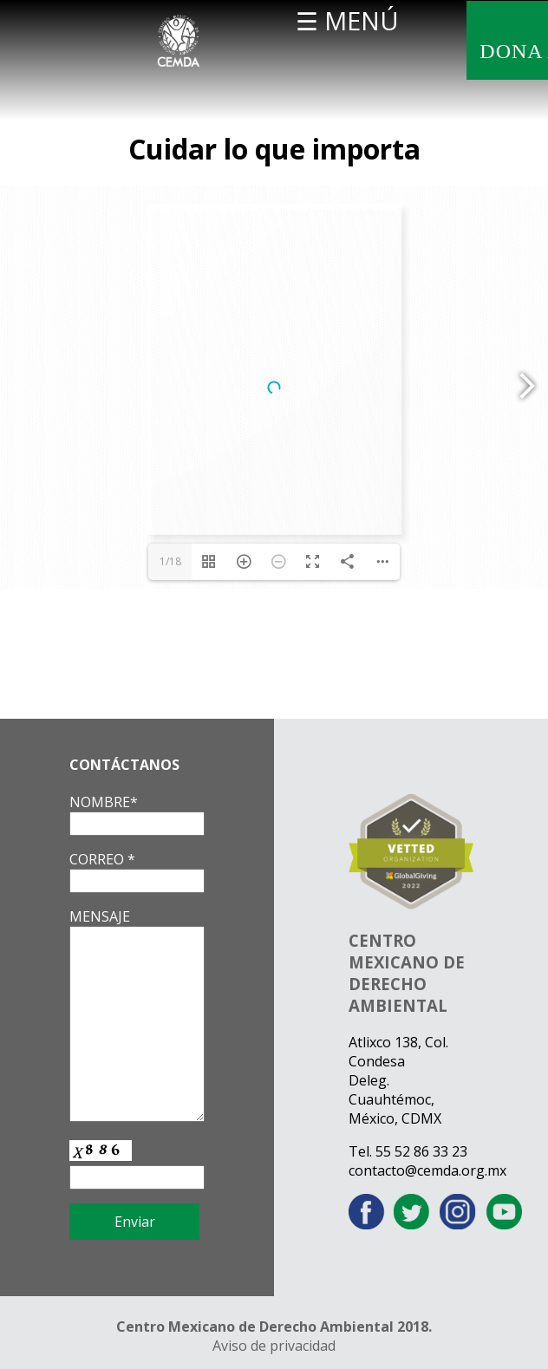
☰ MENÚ (347, 20)
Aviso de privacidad (274, 1345)
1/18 (170, 561)
